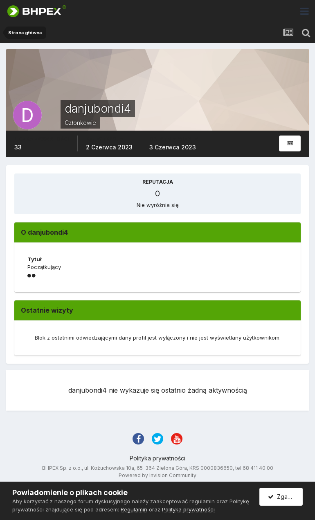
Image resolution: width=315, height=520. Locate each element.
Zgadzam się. (285, 496)
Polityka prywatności (157, 458)
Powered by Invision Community (157, 475)
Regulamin (134, 509)
